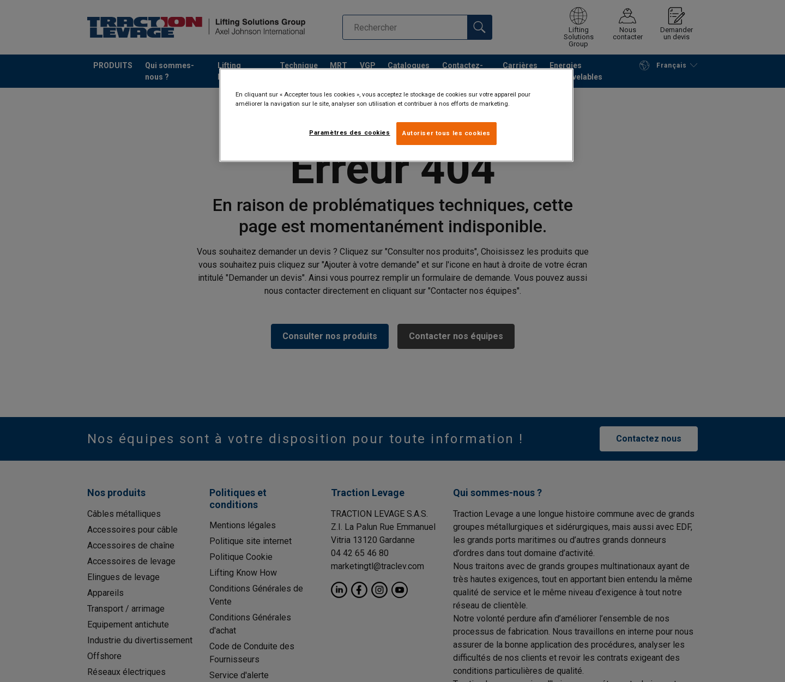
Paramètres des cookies (349, 132)
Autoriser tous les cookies (446, 133)
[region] (396, 115)
